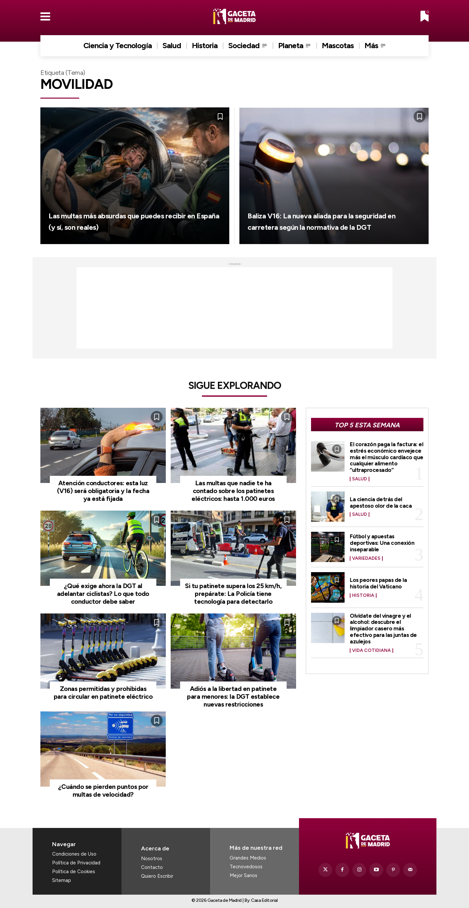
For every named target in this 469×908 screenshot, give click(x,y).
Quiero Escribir (157, 876)
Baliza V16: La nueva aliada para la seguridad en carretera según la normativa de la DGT (327, 214)
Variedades (366, 558)
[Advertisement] (234, 308)
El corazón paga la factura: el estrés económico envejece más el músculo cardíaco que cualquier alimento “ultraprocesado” (384, 457)
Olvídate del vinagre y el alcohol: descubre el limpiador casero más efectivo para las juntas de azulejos (384, 628)
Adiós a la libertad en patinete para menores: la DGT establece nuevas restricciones (233, 696)
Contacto (152, 867)
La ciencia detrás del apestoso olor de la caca (381, 502)
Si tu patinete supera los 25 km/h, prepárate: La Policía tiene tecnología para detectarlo (233, 593)
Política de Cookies (73, 871)
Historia (363, 595)
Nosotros (151, 858)
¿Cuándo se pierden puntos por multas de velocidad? (103, 790)
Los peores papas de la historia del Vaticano (379, 583)
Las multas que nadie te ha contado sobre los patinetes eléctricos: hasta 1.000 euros (233, 490)
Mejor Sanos (243, 875)
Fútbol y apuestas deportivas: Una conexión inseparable (383, 543)
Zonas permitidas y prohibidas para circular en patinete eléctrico (103, 692)
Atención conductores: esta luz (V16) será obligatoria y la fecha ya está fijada (103, 490)
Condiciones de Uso (74, 854)
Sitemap (61, 880)
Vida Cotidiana (371, 650)
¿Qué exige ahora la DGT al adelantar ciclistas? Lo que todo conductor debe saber (103, 593)
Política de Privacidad (76, 863)
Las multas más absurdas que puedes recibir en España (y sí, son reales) (129, 214)
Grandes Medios (248, 858)
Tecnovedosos (246, 867)
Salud (359, 479)
